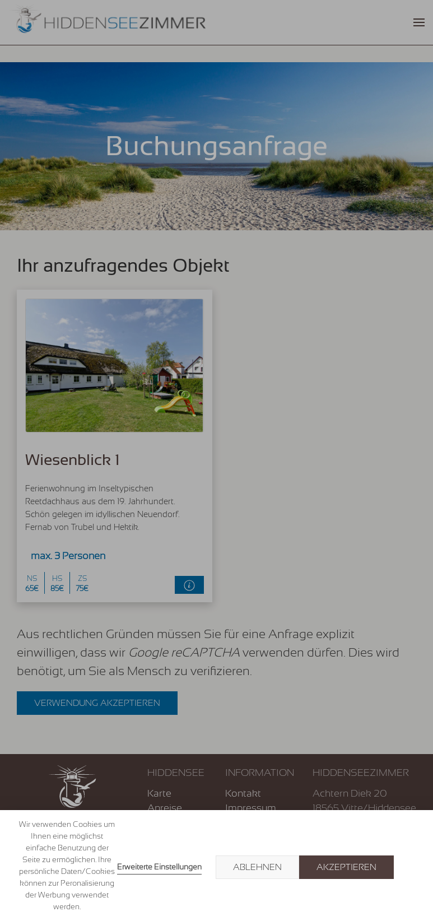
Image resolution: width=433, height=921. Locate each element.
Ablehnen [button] (257, 867)
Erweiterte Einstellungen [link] (159, 866)
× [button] (411, 867)
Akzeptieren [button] (346, 867)
